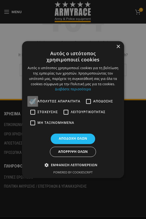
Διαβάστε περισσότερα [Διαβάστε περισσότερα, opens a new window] (73, 89)
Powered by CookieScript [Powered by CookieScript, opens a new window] (73, 172)
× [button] (118, 47)
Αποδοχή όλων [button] (73, 138)
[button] (72, 165)
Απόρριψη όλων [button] (73, 151)
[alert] (73, 109)
